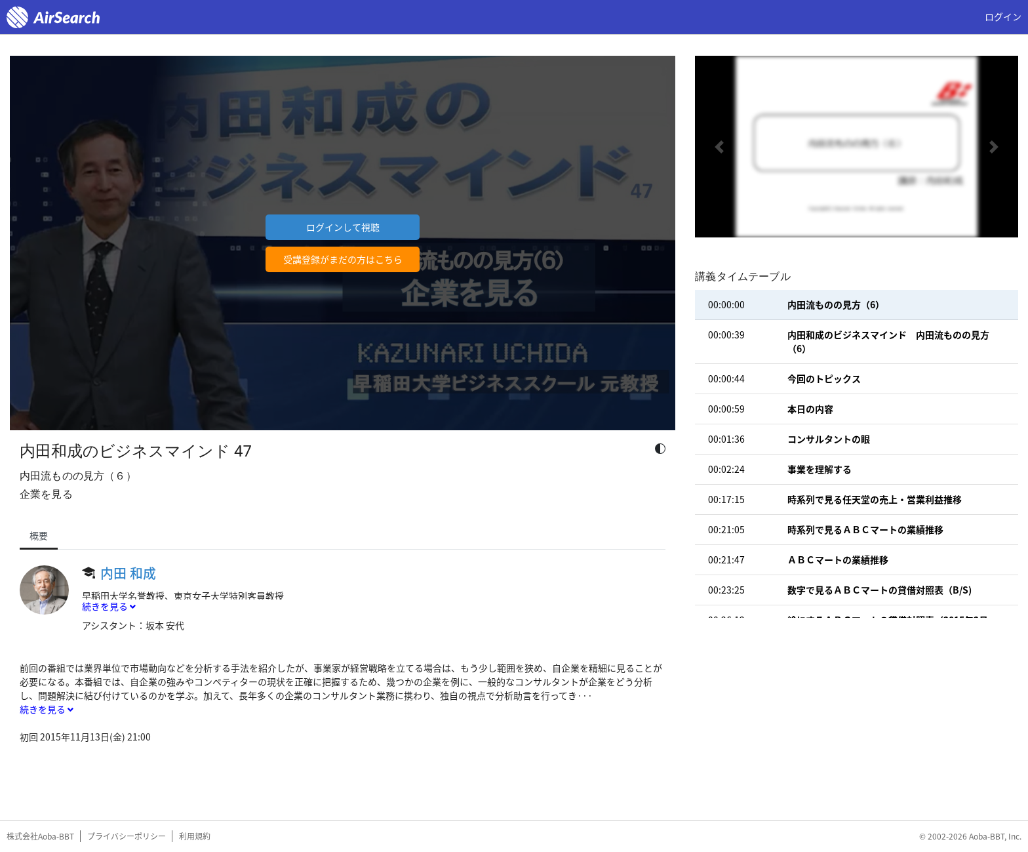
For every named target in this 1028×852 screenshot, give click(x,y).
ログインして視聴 (343, 226)
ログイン (1003, 16)
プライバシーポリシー (126, 836)
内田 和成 (128, 572)
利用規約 (194, 836)
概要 (39, 535)
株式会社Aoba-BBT (40, 836)
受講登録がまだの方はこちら (343, 259)
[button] (719, 146)
